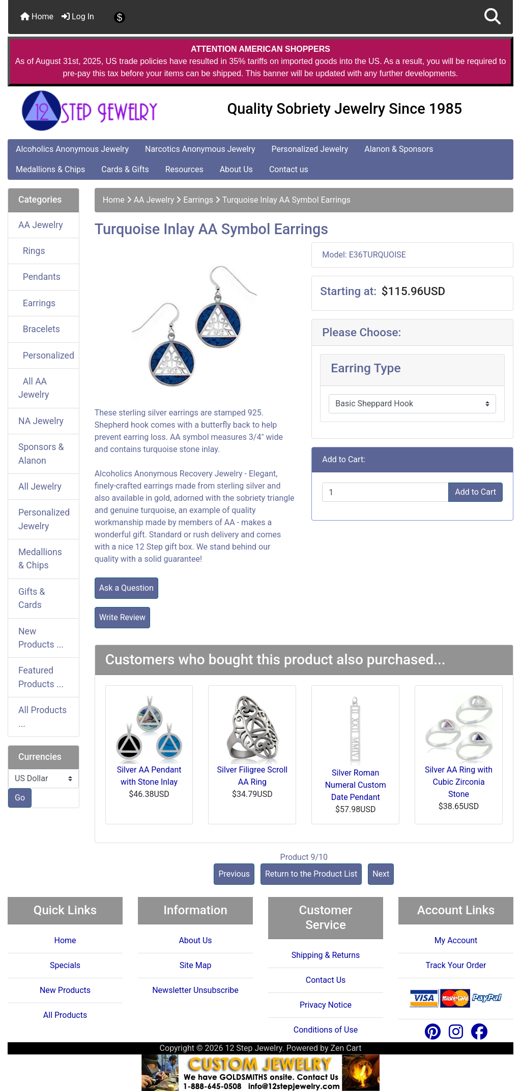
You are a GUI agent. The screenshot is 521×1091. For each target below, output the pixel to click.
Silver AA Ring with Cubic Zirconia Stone (459, 782)
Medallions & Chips (50, 169)
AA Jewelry (154, 200)
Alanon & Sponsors (398, 149)
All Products (65, 1015)
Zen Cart (346, 1048)
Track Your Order (456, 965)
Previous (234, 874)
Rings (31, 251)
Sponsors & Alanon (41, 453)
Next (380, 874)
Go (20, 798)
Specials (65, 965)
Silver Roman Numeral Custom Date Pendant (355, 785)
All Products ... (42, 716)
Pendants (39, 277)
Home (36, 16)
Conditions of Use (326, 1030)
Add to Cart (475, 492)
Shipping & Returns (326, 955)
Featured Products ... (41, 677)
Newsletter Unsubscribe (195, 990)
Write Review (122, 617)
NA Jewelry (41, 421)
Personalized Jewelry (309, 149)
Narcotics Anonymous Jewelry (200, 149)
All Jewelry (40, 487)
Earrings (198, 200)
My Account (456, 940)
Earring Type (365, 368)
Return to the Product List (311, 874)
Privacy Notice (326, 1005)
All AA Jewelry (33, 388)
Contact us (288, 169)
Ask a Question (126, 588)
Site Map (196, 965)
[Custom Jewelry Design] (260, 1072)
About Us (236, 169)
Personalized (46, 355)
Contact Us (326, 980)
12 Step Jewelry (253, 1048)
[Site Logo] (92, 110)
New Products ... (41, 638)
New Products (65, 990)
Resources (184, 169)
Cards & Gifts (125, 169)
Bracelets (39, 329)
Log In (78, 16)
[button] (492, 17)
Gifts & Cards (31, 598)
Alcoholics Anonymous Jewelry (72, 149)
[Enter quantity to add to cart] (385, 492)
